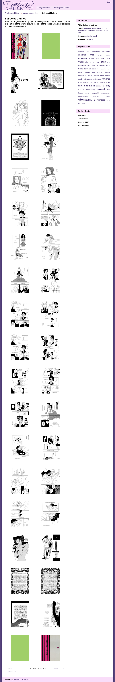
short (80, 85)
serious (102, 82)
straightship (90, 89)
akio (88, 51)
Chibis (81, 62)
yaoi (80, 103)
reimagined (82, 30)
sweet (101, 89)
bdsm (98, 58)
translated (97, 96)
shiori (108, 82)
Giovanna (93, 39)
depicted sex (84, 65)
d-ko (108, 62)
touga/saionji (83, 96)
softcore (81, 89)
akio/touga (106, 51)
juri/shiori (100, 72)
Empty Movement (43, 8)
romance (91, 30)
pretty (80, 79)
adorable (81, 51)
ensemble (83, 68)
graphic (103, 69)
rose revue (83, 82)
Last (66, 668)
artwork (92, 58)
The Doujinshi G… (12, 13)
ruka (91, 82)
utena (108, 96)
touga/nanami (105, 93)
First (9, 668)
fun (98, 69)
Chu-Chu (88, 62)
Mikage (107, 72)
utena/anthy (96, 28)
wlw (79, 33)
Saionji (96, 82)
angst (100, 55)
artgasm (105, 28)
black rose (105, 58)
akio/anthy (96, 51)
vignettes (101, 100)
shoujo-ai (87, 28)
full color (92, 69)
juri (93, 72)
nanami (107, 75)
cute (103, 61)
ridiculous (97, 79)
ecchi (108, 65)
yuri (83, 103)
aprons (108, 55)
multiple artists (99, 75)
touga (87, 93)
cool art (96, 62)
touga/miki (95, 93)
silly (108, 85)
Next (57, 668)
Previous (11, 672)
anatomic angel (102, 30)
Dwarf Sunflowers (98, 65)
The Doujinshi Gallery (60, 8)
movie (90, 75)
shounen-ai (100, 86)
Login (109, 2)
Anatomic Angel (90, 36)
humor (87, 72)
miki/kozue (82, 75)
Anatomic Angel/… (30, 13)
